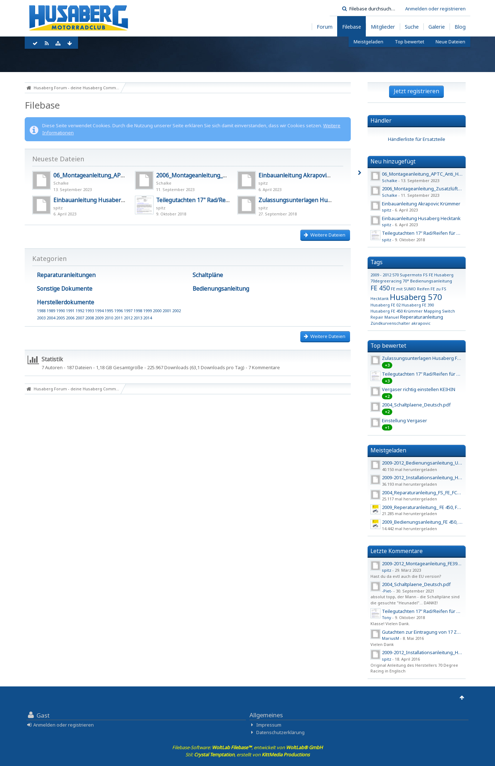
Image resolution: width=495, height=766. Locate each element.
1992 (80, 310)
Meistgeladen (388, 450)
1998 (138, 310)
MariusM (390, 638)
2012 (128, 317)
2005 (60, 317)
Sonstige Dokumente (64, 288)
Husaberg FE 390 (418, 305)
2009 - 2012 (380, 274)
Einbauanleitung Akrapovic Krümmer (307, 175)
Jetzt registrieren (416, 91)
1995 (109, 310)
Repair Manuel (384, 317)
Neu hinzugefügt (393, 161)
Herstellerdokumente (65, 302)
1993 (89, 310)
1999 (147, 310)
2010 (109, 317)
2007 (80, 317)
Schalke (61, 183)
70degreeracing (386, 281)
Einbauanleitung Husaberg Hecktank (102, 200)
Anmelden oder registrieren (435, 8)
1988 (41, 310)
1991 (70, 310)
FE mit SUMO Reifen (410, 288)
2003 (41, 317)
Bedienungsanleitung (221, 288)
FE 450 (380, 288)
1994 (99, 310)
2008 (89, 317)
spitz (263, 183)
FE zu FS (438, 288)
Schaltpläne (208, 275)
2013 (138, 317)
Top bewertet (388, 345)
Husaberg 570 (416, 296)
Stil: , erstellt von (247, 754)
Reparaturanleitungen (66, 275)
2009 (99, 317)
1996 (118, 310)
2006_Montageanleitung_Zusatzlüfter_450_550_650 (224, 175)
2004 (51, 317)
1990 (60, 310)
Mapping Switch (439, 311)
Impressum (268, 725)
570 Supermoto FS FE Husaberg (422, 274)
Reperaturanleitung (421, 317)
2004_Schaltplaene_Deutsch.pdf (416, 404)
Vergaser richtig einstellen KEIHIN (418, 389)
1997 (128, 310)
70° (406, 281)
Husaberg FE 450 (386, 311)
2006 (70, 317)
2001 (166, 310)
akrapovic (421, 323)
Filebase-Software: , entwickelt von (247, 747)
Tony (386, 617)
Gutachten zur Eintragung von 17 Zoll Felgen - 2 (433, 632)
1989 (51, 310)
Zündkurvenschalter (390, 323)
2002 (176, 310)
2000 (157, 310)
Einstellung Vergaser (404, 420)
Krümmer (413, 311)
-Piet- (387, 591)
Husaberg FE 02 (385, 305)
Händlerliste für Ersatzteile (416, 139)
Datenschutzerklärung (280, 732)
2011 (118, 317)
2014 (147, 317)
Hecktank (379, 298)
